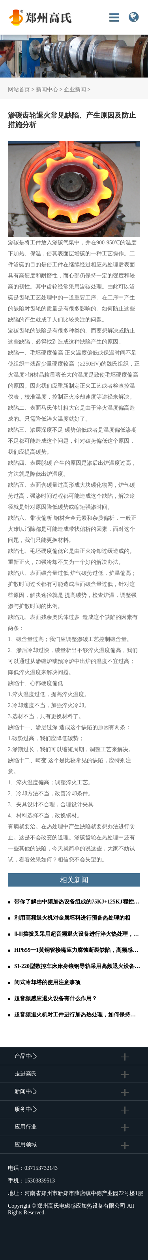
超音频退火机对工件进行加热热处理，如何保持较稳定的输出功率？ (77, 1015)
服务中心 (26, 1109)
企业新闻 (75, 89)
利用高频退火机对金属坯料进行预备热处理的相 (72, 918)
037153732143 (41, 1168)
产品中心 (26, 1056)
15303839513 (39, 1181)
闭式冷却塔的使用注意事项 (47, 982)
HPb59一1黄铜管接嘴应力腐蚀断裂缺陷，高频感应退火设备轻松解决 (77, 950)
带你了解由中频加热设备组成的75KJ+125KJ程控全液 (77, 902)
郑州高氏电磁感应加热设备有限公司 (81, 1206)
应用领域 (26, 1144)
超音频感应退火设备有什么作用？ (55, 998)
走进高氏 (26, 1074)
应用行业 (26, 1127)
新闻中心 (47, 89)
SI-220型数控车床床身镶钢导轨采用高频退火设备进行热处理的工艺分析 (77, 966)
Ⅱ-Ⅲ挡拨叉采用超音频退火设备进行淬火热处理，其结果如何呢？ (77, 934)
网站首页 (19, 89)
